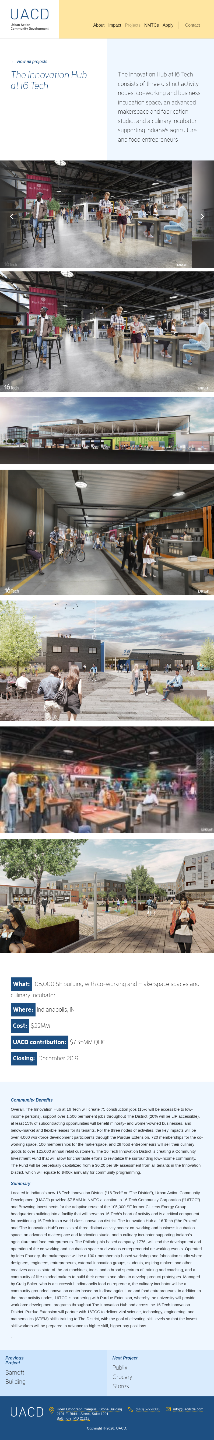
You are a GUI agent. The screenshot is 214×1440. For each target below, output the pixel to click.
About (98, 25)
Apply (168, 25)
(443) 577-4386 (148, 1409)
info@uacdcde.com (188, 1409)
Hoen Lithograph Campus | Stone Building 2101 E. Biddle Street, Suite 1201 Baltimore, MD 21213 (89, 1413)
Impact (114, 25)
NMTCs (151, 25)
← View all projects (29, 61)
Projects (133, 25)
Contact (192, 25)
